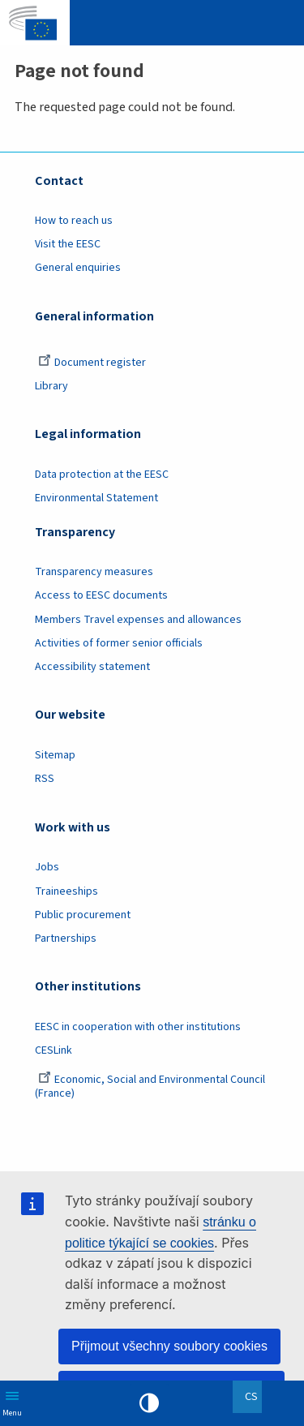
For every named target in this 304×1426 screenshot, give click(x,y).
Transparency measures (94, 572)
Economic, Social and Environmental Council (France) (150, 1087)
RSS (44, 779)
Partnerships (65, 938)
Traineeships (66, 891)
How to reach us (74, 221)
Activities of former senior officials (119, 643)
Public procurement (83, 915)
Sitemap (55, 755)
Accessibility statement (92, 667)
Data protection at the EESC (102, 474)
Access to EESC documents (101, 595)
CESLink (53, 1050)
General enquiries (78, 268)
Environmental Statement (96, 498)
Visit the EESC (68, 244)
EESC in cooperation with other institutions (138, 1027)
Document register (92, 362)
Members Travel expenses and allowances (138, 620)
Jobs (47, 867)
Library (51, 386)
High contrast (149, 1403)
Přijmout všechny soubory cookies (169, 1346)
